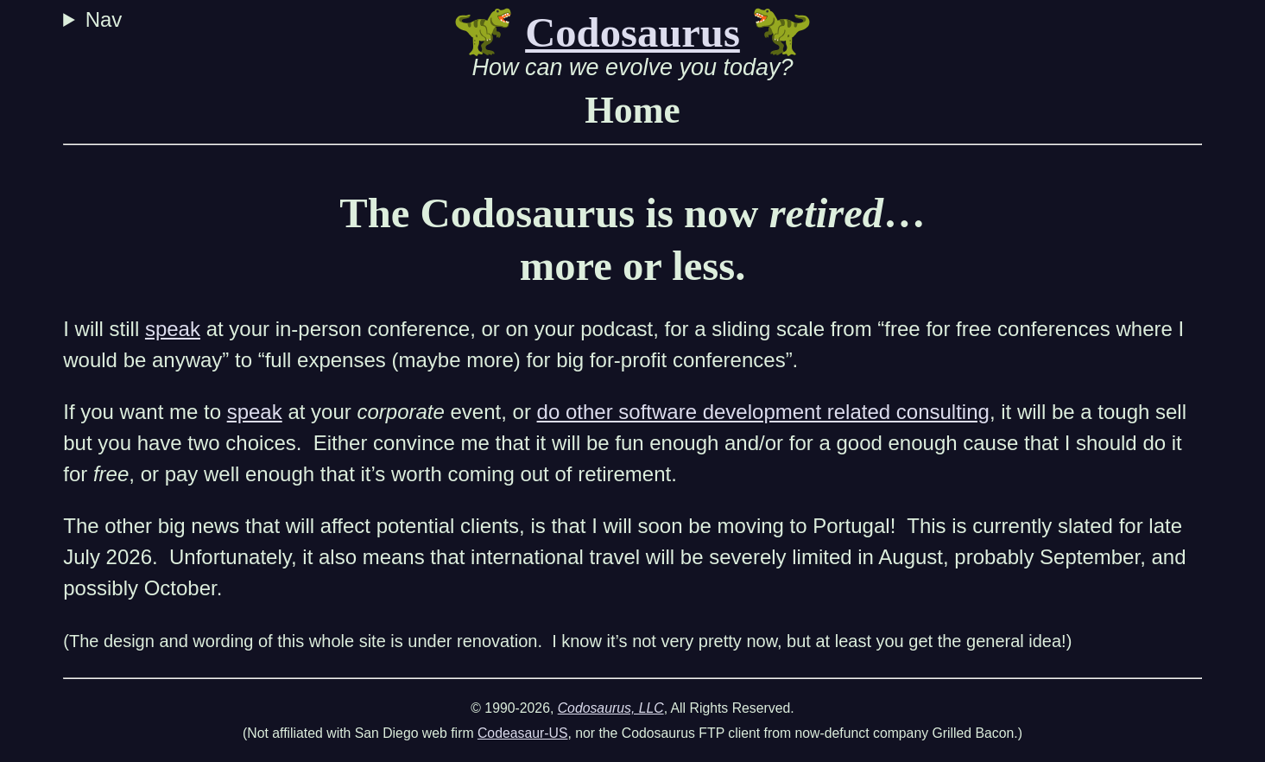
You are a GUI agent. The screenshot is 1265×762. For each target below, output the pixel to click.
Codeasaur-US (523, 733)
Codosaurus (632, 33)
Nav (106, 19)
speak (172, 328)
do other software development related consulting (763, 411)
